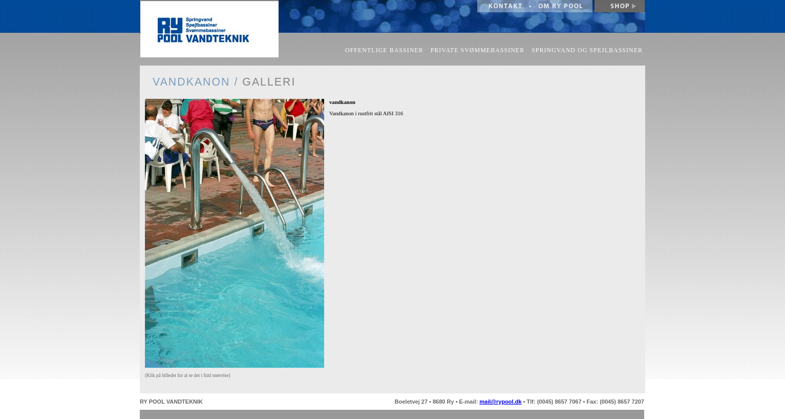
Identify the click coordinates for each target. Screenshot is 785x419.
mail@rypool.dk (500, 402)
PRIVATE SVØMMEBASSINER (477, 50)
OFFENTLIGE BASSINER (384, 50)
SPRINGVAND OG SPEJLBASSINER (587, 50)
